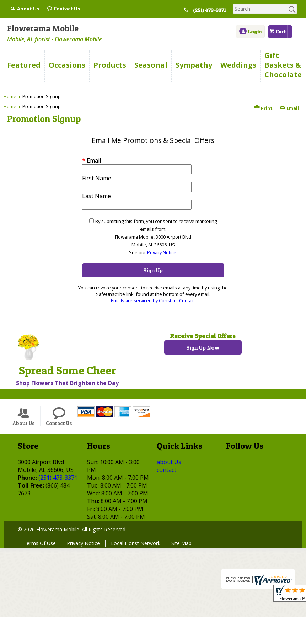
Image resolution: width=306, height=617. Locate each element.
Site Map (181, 543)
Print (263, 108)
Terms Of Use (39, 543)
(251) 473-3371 (210, 10)
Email (289, 108)
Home (10, 96)
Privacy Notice (161, 252)
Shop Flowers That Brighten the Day (67, 383)
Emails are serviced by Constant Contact (153, 300)
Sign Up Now (202, 347)
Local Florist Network (135, 543)
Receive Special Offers (203, 336)
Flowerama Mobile (43, 28)
